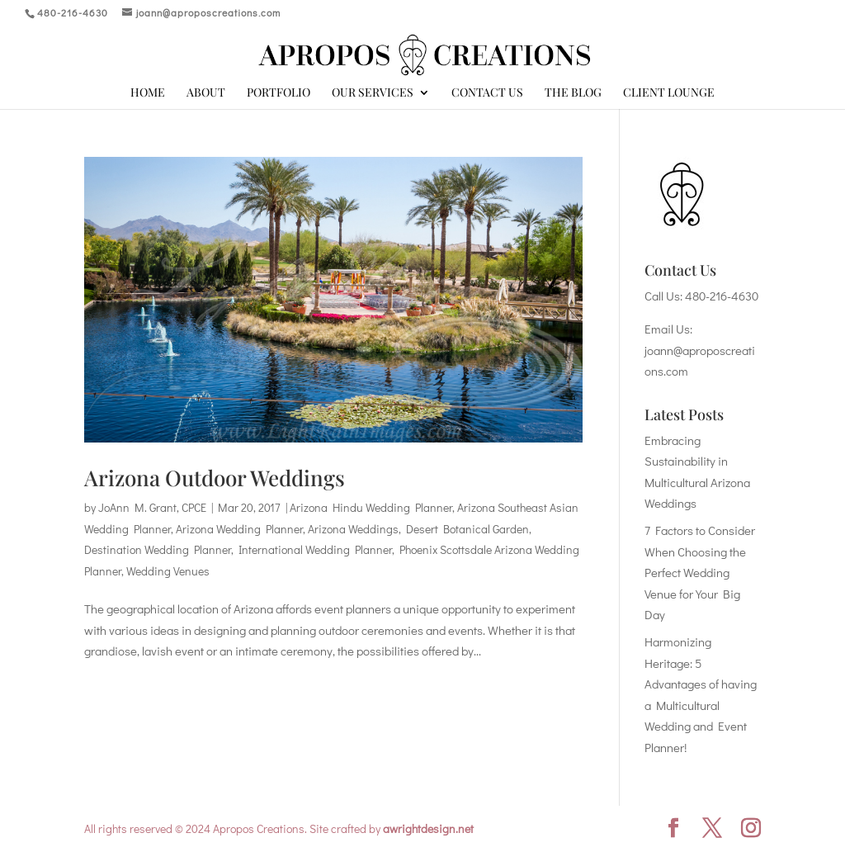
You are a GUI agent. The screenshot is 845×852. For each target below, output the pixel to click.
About (205, 93)
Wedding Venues (168, 571)
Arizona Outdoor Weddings (214, 477)
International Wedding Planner (315, 549)
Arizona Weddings (353, 529)
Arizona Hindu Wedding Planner (371, 507)
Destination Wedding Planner (157, 549)
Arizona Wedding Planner (239, 529)
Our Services (372, 93)
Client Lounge (669, 93)
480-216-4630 (721, 295)
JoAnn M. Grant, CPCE (152, 507)
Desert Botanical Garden (467, 529)
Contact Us (487, 93)
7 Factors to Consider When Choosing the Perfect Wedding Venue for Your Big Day (699, 572)
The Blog (573, 93)
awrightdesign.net (428, 828)
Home (147, 93)
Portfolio (278, 93)
